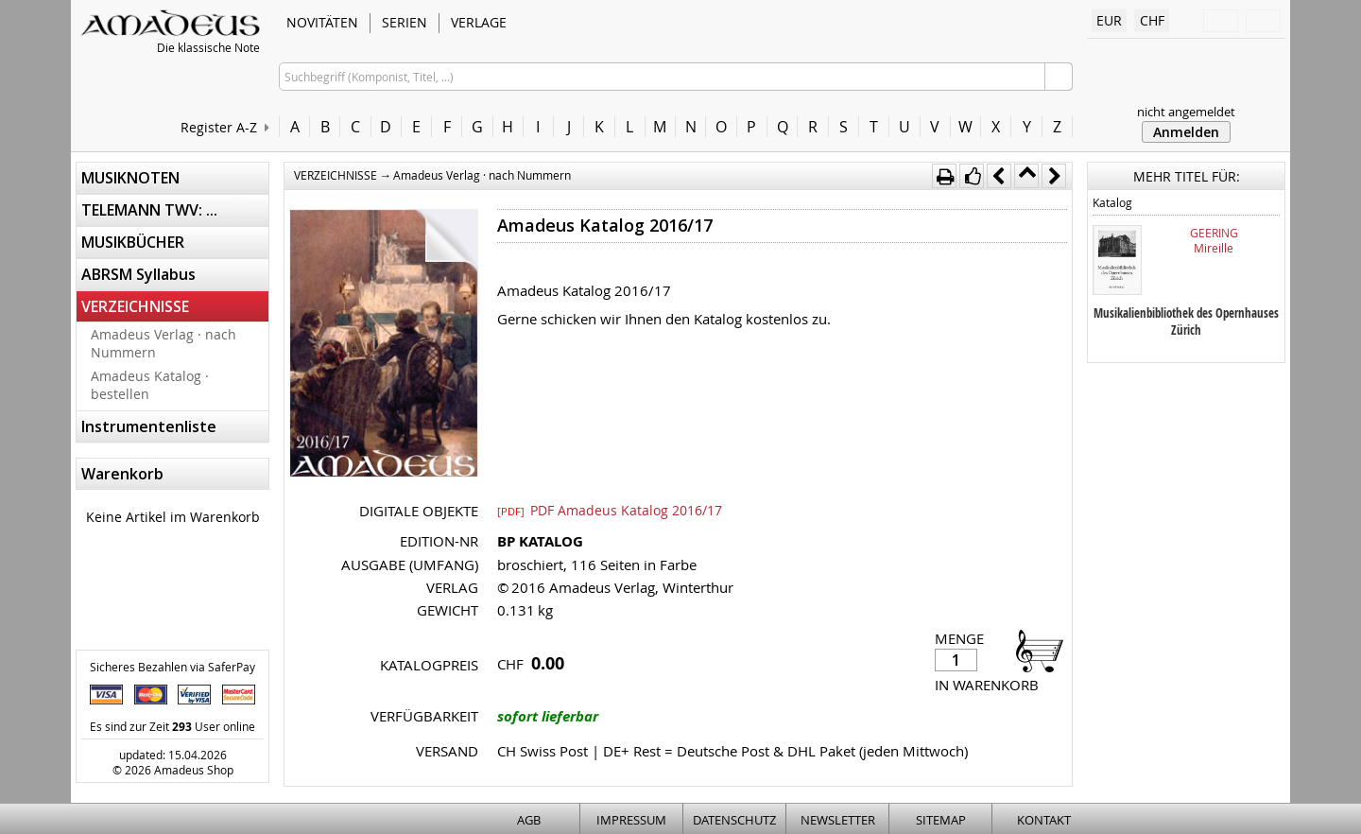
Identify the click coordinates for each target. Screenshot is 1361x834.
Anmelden (1186, 132)
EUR (1109, 20)
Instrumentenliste (148, 426)
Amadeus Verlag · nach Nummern (163, 343)
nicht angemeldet (1186, 111)
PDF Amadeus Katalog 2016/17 (609, 509)
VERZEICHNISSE (135, 306)
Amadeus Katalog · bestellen (150, 385)
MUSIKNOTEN (130, 177)
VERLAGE (479, 22)
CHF (1152, 20)
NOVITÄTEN (322, 22)
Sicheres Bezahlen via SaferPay (172, 666)
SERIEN (404, 22)
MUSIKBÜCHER (132, 242)
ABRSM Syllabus (138, 274)
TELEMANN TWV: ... (149, 210)
